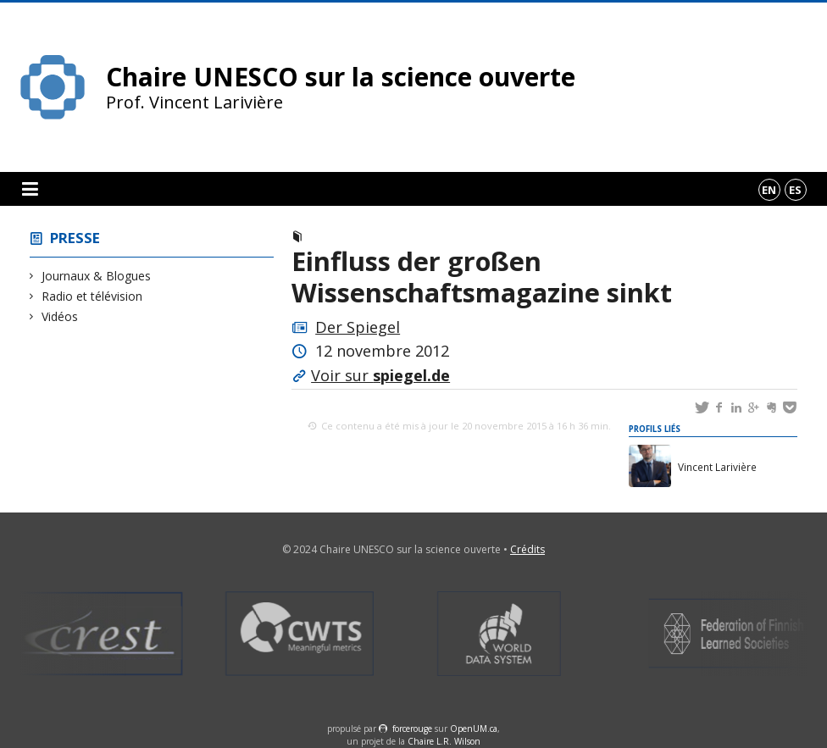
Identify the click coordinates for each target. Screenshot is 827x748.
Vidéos (60, 316)
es (795, 189)
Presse (75, 237)
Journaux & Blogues (96, 276)
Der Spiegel (357, 327)
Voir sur (380, 375)
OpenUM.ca (473, 728)
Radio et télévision (92, 296)
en (769, 189)
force (412, 728)
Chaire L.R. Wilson (444, 741)
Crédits (527, 549)
